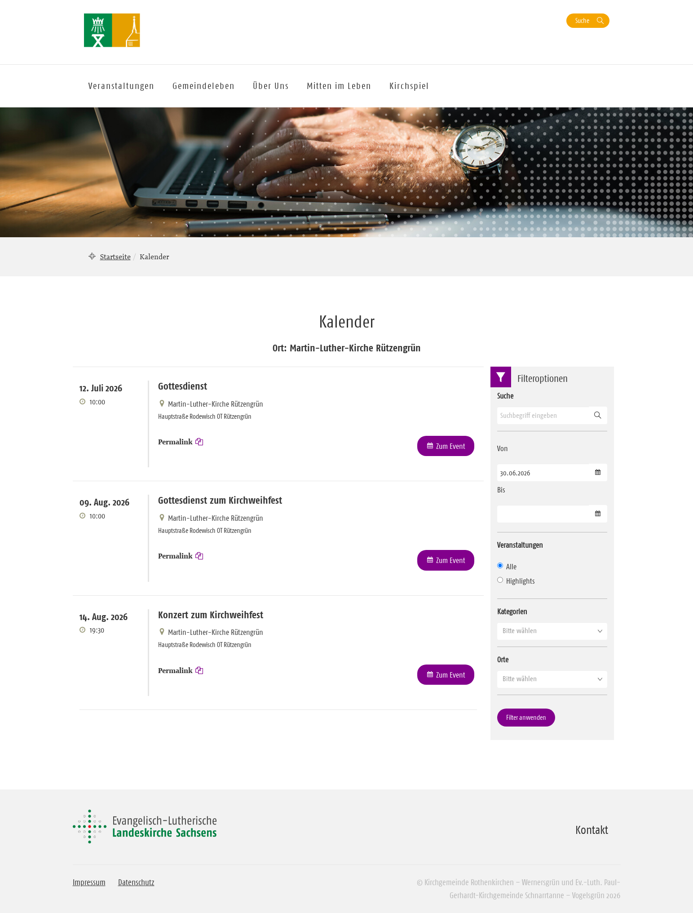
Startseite (115, 256)
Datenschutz (136, 882)
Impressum (89, 882)
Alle (506, 567)
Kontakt (591, 830)
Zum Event (450, 446)
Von (502, 448)
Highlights (516, 581)
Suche (582, 20)
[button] (552, 630)
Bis (501, 490)
